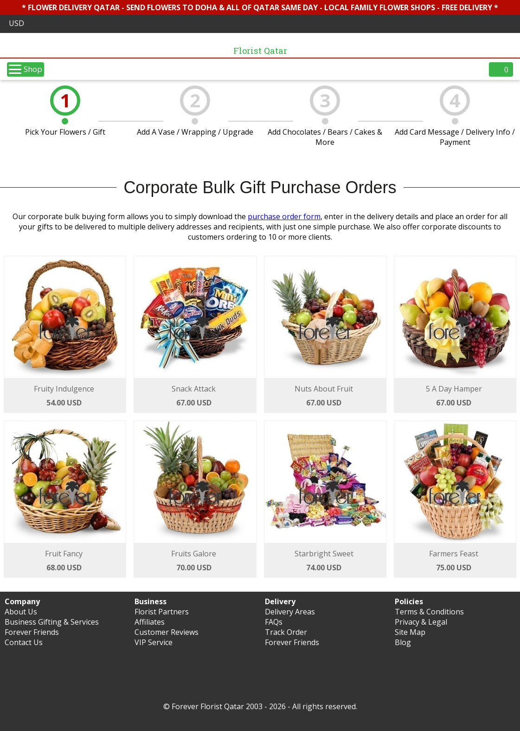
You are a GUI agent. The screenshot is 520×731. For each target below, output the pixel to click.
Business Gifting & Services (52, 622)
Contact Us (24, 642)
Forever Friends (32, 632)
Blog (403, 642)
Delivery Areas (290, 612)
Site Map (410, 632)
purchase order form (284, 216)
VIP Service (154, 642)
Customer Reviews (167, 632)
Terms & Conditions (429, 612)
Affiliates (150, 622)
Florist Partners (162, 612)
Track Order (286, 632)
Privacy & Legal (421, 622)
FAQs (273, 622)
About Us (21, 612)
